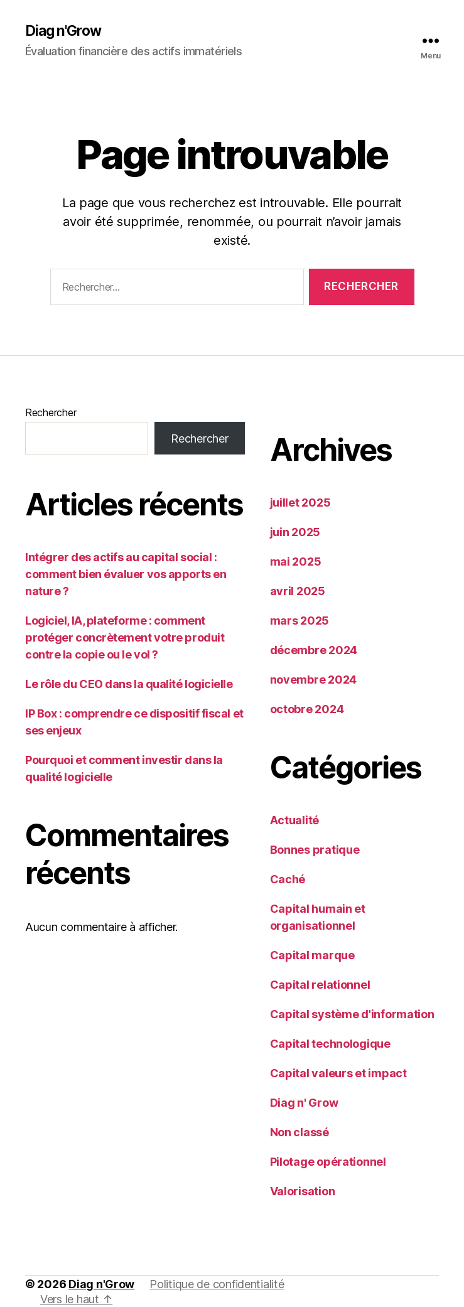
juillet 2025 (300, 503)
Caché (288, 880)
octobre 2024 (307, 710)
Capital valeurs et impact (338, 1074)
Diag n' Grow (304, 1104)
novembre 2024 (313, 680)
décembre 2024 (314, 651)
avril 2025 (297, 592)
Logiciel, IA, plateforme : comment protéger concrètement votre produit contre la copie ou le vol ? (124, 638)
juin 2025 (295, 533)
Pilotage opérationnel (328, 1163)
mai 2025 (295, 562)
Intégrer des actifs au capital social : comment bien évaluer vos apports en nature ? (125, 575)
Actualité (295, 821)
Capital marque (312, 956)
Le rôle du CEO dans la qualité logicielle (129, 685)
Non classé (299, 1133)
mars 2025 (300, 621)
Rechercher (50, 413)
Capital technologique (330, 1045)
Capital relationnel (320, 985)
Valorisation (302, 1192)
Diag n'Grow (65, 31)
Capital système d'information (352, 1015)
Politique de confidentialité (216, 1285)
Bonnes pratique (315, 851)
